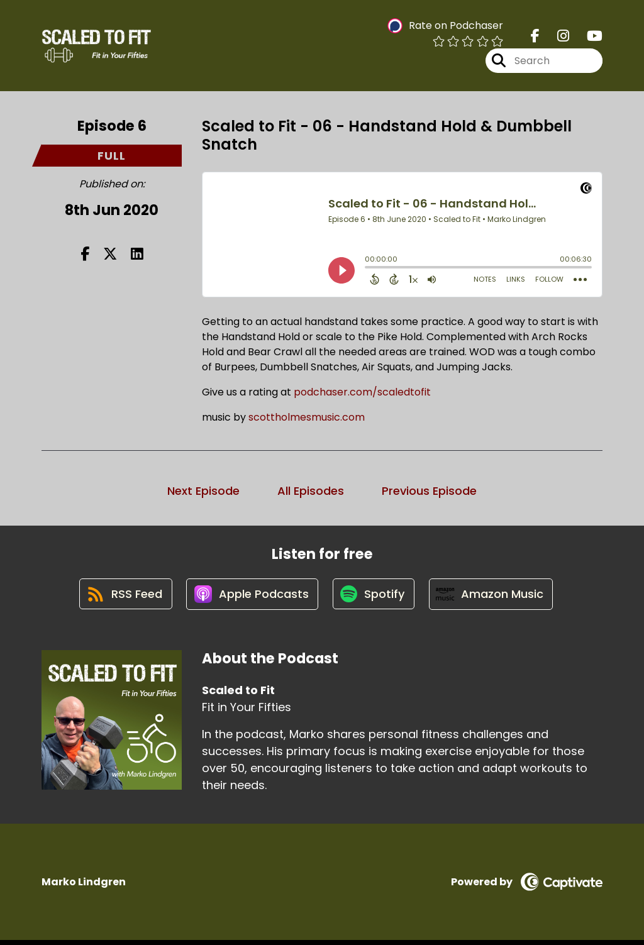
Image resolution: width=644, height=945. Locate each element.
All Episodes (310, 492)
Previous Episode (429, 492)
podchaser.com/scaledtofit (362, 393)
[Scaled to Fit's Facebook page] (535, 37)
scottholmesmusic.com (305, 418)
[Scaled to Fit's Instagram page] (555, 37)
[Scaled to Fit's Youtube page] (587, 37)
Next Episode (203, 492)
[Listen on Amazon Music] (494, 598)
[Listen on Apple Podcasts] (251, 598)
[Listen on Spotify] (374, 598)
